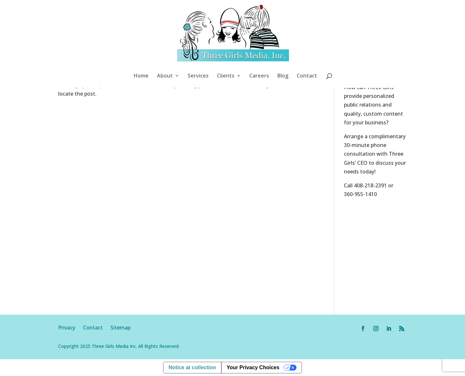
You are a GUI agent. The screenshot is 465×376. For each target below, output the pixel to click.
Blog (282, 76)
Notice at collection (192, 367)
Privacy (70, 327)
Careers (259, 76)
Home (141, 76)
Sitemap (120, 327)
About (165, 76)
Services (198, 76)
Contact (307, 76)
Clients (225, 76)
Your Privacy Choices (253, 367)
